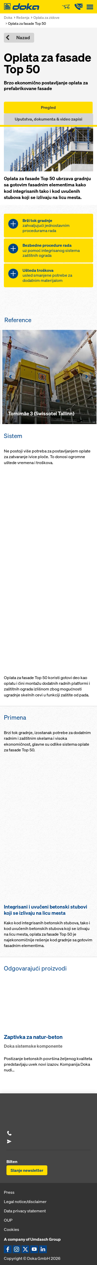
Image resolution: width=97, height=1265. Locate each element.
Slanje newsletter (27, 1170)
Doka (8, 17)
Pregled (48, 107)
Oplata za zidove (46, 17)
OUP (8, 1220)
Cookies (11, 1229)
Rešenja (22, 17)
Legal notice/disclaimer (25, 1201)
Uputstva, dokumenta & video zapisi (48, 119)
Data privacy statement (25, 1211)
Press (9, 1192)
